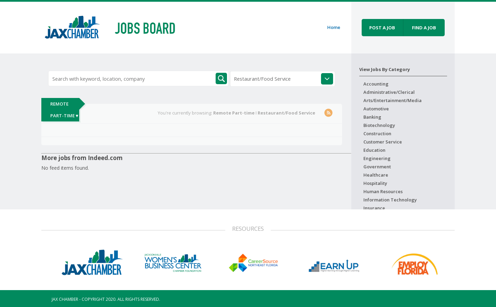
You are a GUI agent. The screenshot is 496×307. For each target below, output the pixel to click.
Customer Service (382, 142)
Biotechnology (379, 125)
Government (377, 167)
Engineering (377, 158)
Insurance (374, 208)
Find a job (424, 27)
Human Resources (383, 191)
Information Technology (390, 200)
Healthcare (375, 175)
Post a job (382, 27)
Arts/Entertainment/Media (392, 100)
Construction (377, 133)
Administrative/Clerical (389, 92)
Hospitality (375, 183)
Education (374, 150)
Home (333, 27)
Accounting (376, 84)
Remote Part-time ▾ (64, 110)
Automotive (376, 109)
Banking (372, 117)
